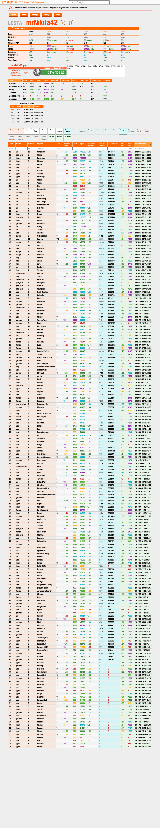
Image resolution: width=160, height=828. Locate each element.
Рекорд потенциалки (28, 137)
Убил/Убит (52, 136)
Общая (13, 14)
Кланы (26, 2)
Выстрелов (91, 130)
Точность (99, 130)
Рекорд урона (147, 130)
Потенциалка (123, 130)
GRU (12, 109)
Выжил (76, 130)
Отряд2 (35, 14)
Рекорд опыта (139, 130)
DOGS (13, 115)
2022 (68, 31)
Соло (24, 14)
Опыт (43, 130)
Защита (115, 130)
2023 (49, 31)
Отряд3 (47, 14)
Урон (51, 130)
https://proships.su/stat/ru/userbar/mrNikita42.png (96, 71)
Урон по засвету (67, 130)
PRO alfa (59, 136)
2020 (105, 31)
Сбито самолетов (83, 130)
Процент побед (36, 130)
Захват (107, 130)
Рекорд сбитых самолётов (20, 137)
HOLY (12, 112)
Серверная (39, 2)
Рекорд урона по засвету (43, 137)
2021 (86, 31)
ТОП (32, 2)
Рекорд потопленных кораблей (12, 137)
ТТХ (21, 2)
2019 (123, 31)
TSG (12, 121)
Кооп (58, 14)
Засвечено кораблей (131, 130)
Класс (12, 130)
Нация (20, 130)
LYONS (13, 118)
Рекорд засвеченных (36, 137)
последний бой (67, 137)
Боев (27, 130)
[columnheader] (15, 80)
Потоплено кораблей (59, 130)
